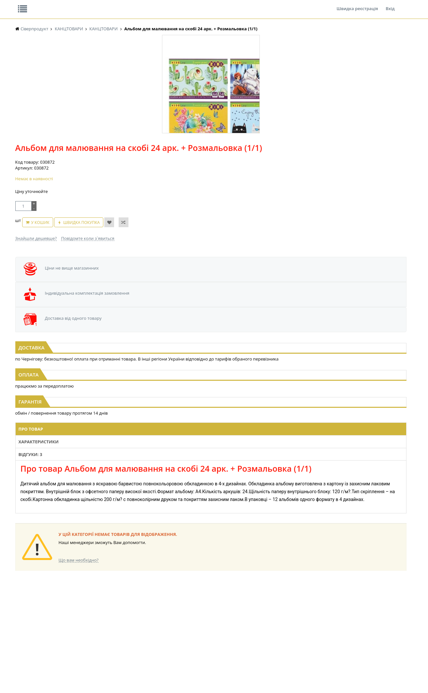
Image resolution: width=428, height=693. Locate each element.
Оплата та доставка (155, 68)
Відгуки (60, 4)
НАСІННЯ (78, 609)
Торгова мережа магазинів (210, 485)
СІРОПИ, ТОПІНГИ (141, 621)
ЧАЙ (19, 627)
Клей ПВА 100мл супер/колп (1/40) (81, 293)
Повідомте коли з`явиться (227, 161)
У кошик (206, 148)
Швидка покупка (247, 148)
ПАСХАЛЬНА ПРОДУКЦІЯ (202, 627)
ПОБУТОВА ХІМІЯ (304, 627)
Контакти (124, 4)
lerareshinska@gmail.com (68, 678)
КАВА (20, 634)
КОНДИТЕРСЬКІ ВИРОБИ (148, 615)
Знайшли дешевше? (176, 161)
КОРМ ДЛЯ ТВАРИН (143, 634)
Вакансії (91, 4)
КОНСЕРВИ (135, 627)
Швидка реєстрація (357, 4)
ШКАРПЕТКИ (300, 621)
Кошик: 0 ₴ (366, 69)
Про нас (30, 4)
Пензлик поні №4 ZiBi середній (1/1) (214, 293)
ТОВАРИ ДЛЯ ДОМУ (252, 627)
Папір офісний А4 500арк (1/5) (346, 293)
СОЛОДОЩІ (245, 603)
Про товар (123, 383)
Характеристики (162, 383)
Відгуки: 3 (200, 383)
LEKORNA (78, 603)
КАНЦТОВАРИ (301, 615)
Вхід (390, 4)
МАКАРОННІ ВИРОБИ (145, 640)
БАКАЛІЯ (23, 640)
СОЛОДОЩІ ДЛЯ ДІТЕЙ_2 (257, 609)
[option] (80, 151)
